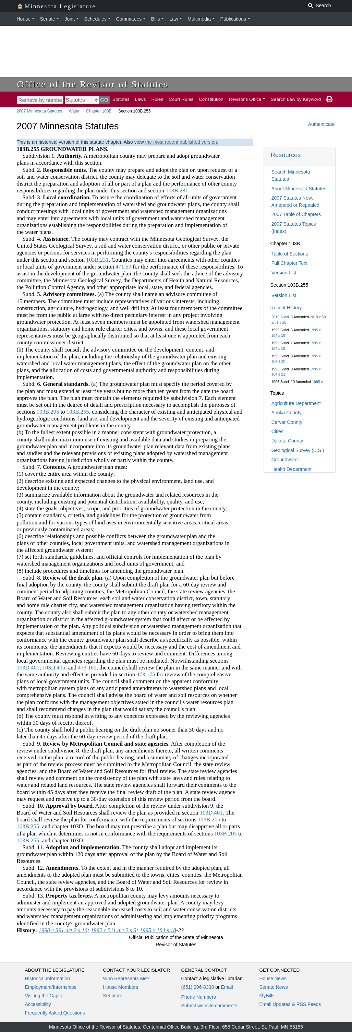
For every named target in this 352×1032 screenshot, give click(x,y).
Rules (157, 99)
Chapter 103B (99, 111)
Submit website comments (209, 1005)
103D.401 (28, 667)
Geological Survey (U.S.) (297, 450)
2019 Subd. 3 (282, 317)
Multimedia (199, 19)
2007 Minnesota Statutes (39, 111)
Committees (129, 19)
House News (273, 978)
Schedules (95, 19)
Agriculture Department (296, 403)
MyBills (267, 995)
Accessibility (38, 1004)
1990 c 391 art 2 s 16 (62, 930)
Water (74, 111)
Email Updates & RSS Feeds (290, 1004)
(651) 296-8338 (197, 987)
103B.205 (48, 411)
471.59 (123, 266)
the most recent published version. (181, 142)
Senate (47, 19)
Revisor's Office (245, 99)
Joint (69, 19)
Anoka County (286, 412)
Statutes (121, 99)
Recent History (286, 307)
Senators (112, 995)
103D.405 (54, 667)
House (24, 19)
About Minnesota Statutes (298, 188)
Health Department (291, 469)
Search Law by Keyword (296, 99)
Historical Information (47, 978)
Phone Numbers (198, 997)
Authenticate (321, 124)
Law (173, 19)
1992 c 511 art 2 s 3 (113, 930)
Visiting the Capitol (45, 995)
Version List (283, 272)
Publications (233, 19)
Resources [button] (286, 154)
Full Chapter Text (289, 263)
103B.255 (77, 411)
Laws (140, 99)
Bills (155, 19)
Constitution (211, 99)
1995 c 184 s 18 (158, 930)
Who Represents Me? (126, 978)
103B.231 (177, 190)
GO (104, 100)
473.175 (145, 674)
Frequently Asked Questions (55, 1013)
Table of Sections (289, 254)
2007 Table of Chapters (296, 214)
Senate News (273, 987)
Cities (277, 431)
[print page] (329, 99)
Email (227, 987)
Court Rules (181, 99)
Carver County (286, 422)
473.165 (87, 667)
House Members (120, 987)
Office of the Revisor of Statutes (93, 84)
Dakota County (287, 440)
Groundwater (285, 459)
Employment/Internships (50, 987)
